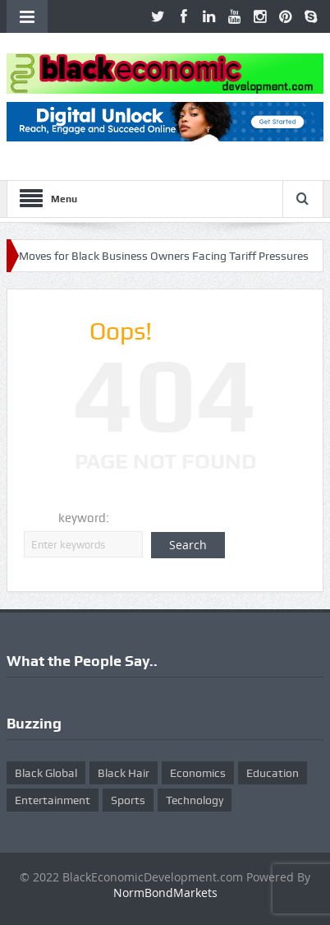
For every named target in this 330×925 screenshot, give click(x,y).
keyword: (83, 518)
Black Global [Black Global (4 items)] (46, 772)
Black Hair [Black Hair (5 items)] (123, 772)
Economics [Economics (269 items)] (198, 772)
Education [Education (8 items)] (272, 772)
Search (188, 545)
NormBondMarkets (165, 892)
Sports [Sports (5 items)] (128, 800)
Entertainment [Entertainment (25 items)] (52, 800)
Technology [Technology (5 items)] (194, 800)
